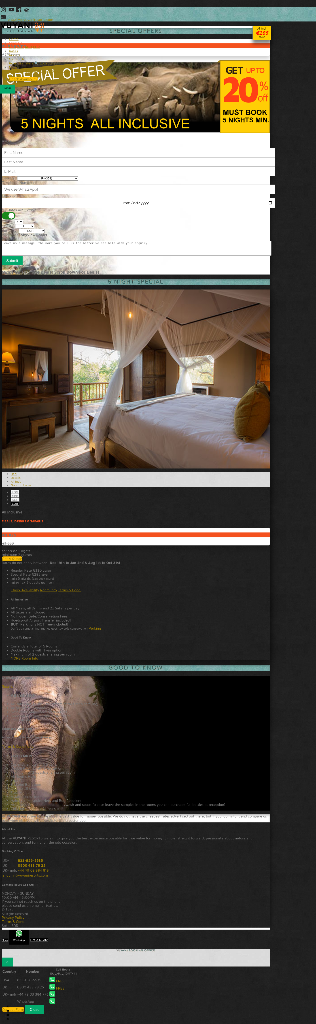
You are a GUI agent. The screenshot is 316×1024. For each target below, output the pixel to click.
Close (34, 1012)
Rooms (7, 689)
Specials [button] (15, 43)
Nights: (8, 221)
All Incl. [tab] (16, 484)
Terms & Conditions (17, 749)
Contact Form (13, 1012)
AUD (15, 502)
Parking (95, 631)
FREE (56, 984)
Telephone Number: (18, 183)
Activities (16, 71)
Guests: (8, 226)
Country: (9, 178)
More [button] (13, 67)
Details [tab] (16, 480)
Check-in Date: (14, 196)
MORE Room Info (24, 661)
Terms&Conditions (53, 71)
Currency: (10, 230)
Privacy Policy (13, 920)
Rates (13, 51)
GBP (15, 498)
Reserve (31, 71)
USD (15, 495)
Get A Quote (12, 561)
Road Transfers (21, 63)
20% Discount (136, 96)
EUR (15, 506)
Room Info (48, 593)
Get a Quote (39, 942)
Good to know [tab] (21, 488)
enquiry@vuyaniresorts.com (25, 878)
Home (14, 39)
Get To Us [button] (17, 59)
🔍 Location (44, 63)
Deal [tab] (14, 476)
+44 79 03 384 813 (33, 873)
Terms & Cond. (69, 593)
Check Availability (25, 593)
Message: (9, 239)
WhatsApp (19, 938)
